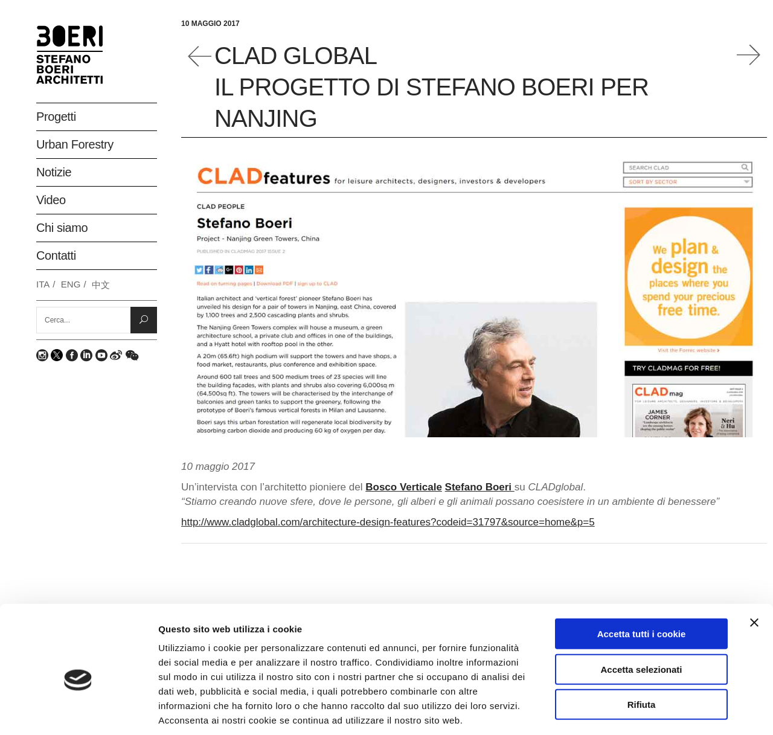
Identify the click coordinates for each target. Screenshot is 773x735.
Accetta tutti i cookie (641, 576)
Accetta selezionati (641, 611)
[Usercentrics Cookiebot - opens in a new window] (78, 711)
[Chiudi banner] (754, 564)
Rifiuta (641, 646)
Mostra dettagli (641, 711)
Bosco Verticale (403, 487)
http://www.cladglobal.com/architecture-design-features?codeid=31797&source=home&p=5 (388, 522)
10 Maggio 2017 (210, 23)
